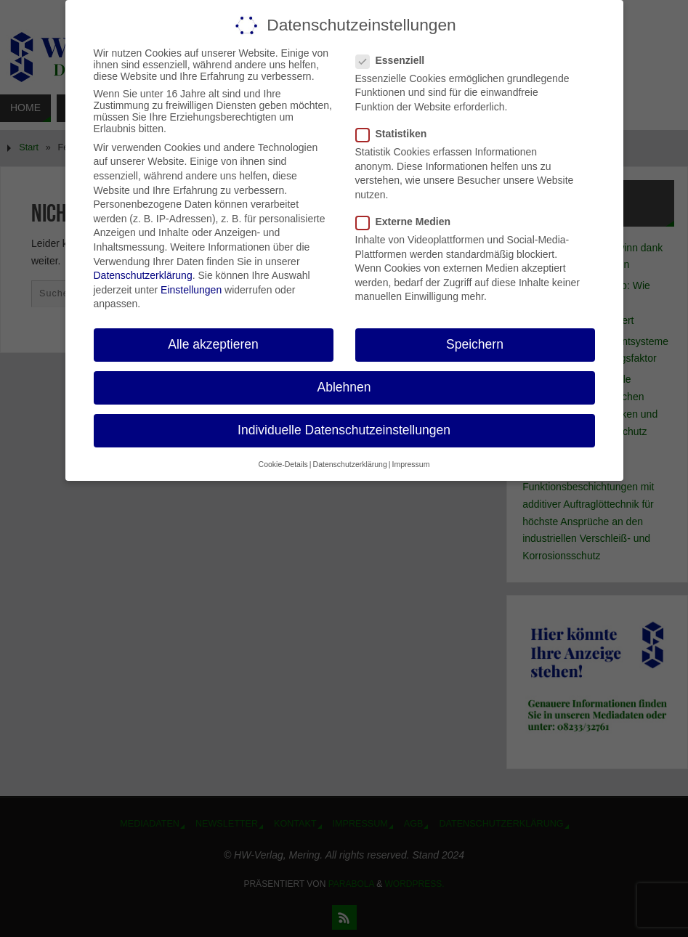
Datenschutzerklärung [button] (350, 464)
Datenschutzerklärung (143, 275)
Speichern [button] (474, 344)
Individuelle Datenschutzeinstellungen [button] (344, 430)
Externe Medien (409, 221)
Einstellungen (191, 290)
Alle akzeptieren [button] (213, 344)
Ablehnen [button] (344, 387)
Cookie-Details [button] (283, 464)
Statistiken (397, 133)
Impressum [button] (410, 464)
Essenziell (396, 60)
